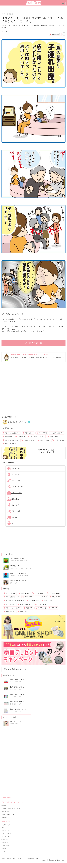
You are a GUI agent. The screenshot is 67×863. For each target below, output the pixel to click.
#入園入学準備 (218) (25, 604)
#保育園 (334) (9, 604)
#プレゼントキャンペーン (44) (14, 600)
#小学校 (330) (41, 597)
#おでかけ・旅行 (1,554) (11, 433)
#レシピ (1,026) (33, 600)
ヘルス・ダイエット (16, 487)
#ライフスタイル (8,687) (36, 436)
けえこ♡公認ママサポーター (15, 422)
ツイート (4, 31)
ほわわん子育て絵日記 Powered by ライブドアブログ (29, 354)
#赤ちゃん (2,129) (9, 444)
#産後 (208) (20, 436)
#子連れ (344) (28, 433)
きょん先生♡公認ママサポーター (19, 561)
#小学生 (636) (47, 600)
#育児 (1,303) (55, 597)
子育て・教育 (13, 511)
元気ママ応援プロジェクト (15, 669)
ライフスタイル (14, 468)
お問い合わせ (5, 811)
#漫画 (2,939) (53, 436)
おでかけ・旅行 (14, 493)
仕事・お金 (13, 499)
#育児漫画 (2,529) (28, 440)
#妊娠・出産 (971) (56, 433)
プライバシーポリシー (8, 814)
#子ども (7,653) (43, 440)
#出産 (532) (7, 436)
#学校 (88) (28, 608)
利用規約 (4, 817)
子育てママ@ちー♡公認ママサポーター (21, 568)
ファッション (13, 474)
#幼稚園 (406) (9, 611)
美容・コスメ (13, 481)
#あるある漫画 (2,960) (10, 440)
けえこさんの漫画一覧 (33, 343)
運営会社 (4, 806)
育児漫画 (12, 517)
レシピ (11, 523)
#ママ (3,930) (42, 433)
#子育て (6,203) (58, 440)
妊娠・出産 (13, 505)
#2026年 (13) (41, 608)
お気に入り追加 (55, 34)
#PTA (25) (53, 608)
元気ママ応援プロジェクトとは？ (11, 809)
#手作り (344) (40, 604)
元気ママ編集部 (14, 724)
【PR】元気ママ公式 (15, 682)
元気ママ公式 (13, 583)
